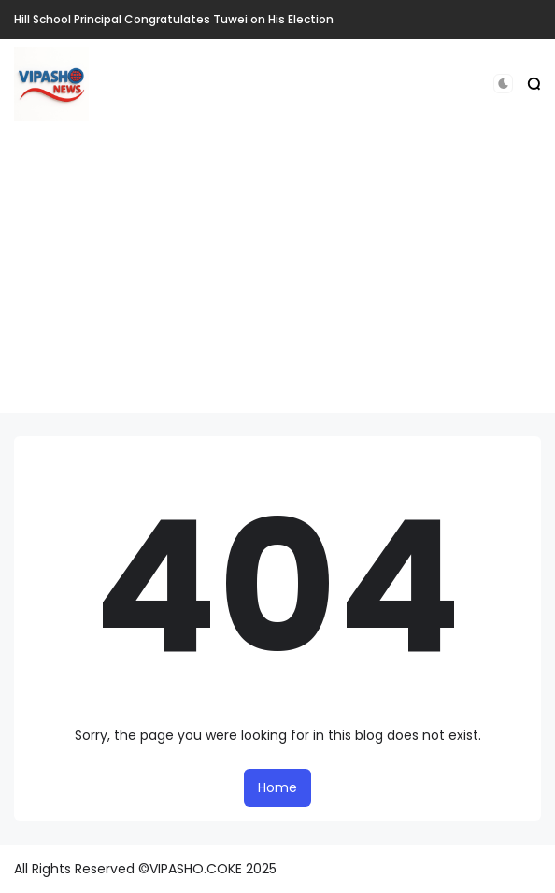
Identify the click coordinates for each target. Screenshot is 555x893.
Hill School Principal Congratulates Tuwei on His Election (174, 19)
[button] (503, 83)
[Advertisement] (277, 282)
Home (277, 787)
